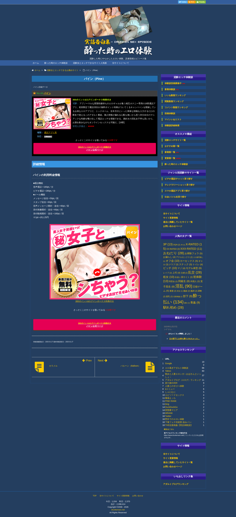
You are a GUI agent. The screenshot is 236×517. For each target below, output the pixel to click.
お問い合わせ (137, 496)
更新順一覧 (173, 158)
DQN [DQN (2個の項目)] (176, 245)
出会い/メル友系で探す (175, 197)
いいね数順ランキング (175, 95)
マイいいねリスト (173, 119)
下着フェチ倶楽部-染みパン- (178, 422)
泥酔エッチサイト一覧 (175, 140)
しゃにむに (170, 392)
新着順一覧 (172, 152)
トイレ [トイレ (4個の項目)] (198, 264)
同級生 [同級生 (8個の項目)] (184, 281)
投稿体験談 (170, 113)
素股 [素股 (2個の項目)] (173, 291)
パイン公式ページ (94, 148)
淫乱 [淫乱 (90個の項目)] (183, 286)
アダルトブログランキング (175, 484)
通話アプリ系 (50, 132)
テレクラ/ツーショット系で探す (180, 185)
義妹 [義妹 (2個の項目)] (186, 291)
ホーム (36, 63)
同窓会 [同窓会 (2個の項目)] (173, 281)
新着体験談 (172, 89)
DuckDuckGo (171, 407)
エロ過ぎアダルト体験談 (176, 368)
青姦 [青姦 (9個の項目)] (195, 302)
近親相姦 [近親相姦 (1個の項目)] (177, 296)
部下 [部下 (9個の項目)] (188, 296)
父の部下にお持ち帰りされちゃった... (184, 339)
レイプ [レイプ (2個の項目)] (167, 273)
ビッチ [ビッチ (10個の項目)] (170, 268)
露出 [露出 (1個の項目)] (187, 303)
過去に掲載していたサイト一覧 (178, 222)
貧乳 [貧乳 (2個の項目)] (169, 296)
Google (168, 363)
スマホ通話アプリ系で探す (177, 191)
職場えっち (170, 398)
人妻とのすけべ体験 (174, 386)
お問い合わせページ (172, 226)
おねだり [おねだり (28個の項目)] (173, 253)
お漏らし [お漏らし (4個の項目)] (169, 257)
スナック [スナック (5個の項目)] (185, 264)
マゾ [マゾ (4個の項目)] (181, 268)
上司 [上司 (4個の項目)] (176, 273)
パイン (47, 93)
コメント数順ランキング (176, 107)
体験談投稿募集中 (175, 83)
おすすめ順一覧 (172, 146)
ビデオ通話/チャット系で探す (179, 179)
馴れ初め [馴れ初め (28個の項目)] (173, 307)
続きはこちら (169, 429)
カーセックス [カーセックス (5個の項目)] (189, 261)
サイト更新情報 (170, 218)
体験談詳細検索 (172, 125)
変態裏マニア (171, 410)
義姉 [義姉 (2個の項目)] (194, 291)
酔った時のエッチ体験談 (56, 63)
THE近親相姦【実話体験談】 (179, 425)
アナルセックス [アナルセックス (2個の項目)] (184, 257)
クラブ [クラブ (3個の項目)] (173, 264)
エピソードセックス (174, 395)
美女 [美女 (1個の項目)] (180, 291)
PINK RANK (170, 401)
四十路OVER (171, 383)
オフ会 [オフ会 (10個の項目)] (172, 260)
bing (167, 404)
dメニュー (170, 389)
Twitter (168, 416)
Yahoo (168, 371)
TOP (94, 496)
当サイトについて (120, 63)
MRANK (169, 413)
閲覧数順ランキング (174, 101)
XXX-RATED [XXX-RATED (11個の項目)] (191, 248)
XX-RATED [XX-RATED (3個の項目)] (173, 249)
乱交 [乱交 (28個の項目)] (195, 272)
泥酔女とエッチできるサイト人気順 (90, 63)
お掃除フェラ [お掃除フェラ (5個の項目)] (193, 253)
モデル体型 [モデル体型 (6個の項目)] (194, 268)
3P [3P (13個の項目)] (168, 244)
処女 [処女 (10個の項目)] (168, 276)
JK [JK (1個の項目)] (183, 245)
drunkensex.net (118, 510)
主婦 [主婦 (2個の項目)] (184, 273)
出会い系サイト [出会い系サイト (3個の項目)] (184, 277)
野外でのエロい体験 (174, 419)
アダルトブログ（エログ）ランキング (183, 380)
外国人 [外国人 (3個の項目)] (195, 281)
